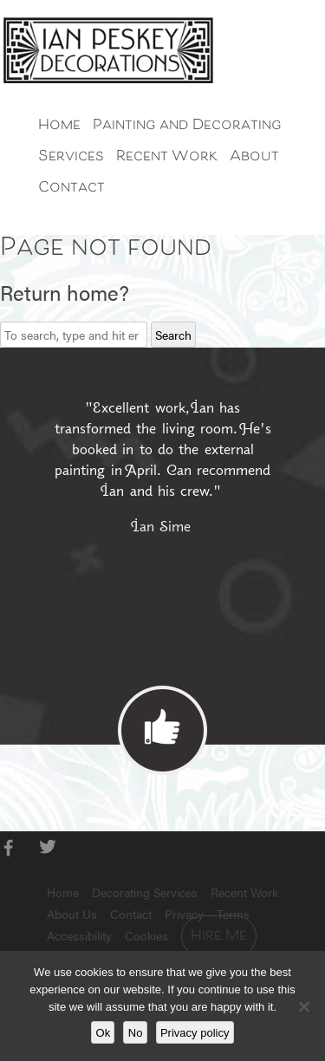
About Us (72, 913)
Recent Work (167, 156)
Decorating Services (145, 892)
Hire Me (219, 936)
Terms (233, 913)
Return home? (64, 292)
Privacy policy (194, 1032)
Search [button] (173, 334)
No (135, 1032)
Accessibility (79, 935)
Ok (103, 1032)
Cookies (146, 935)
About (254, 156)
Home (59, 125)
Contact (71, 188)
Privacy (184, 913)
